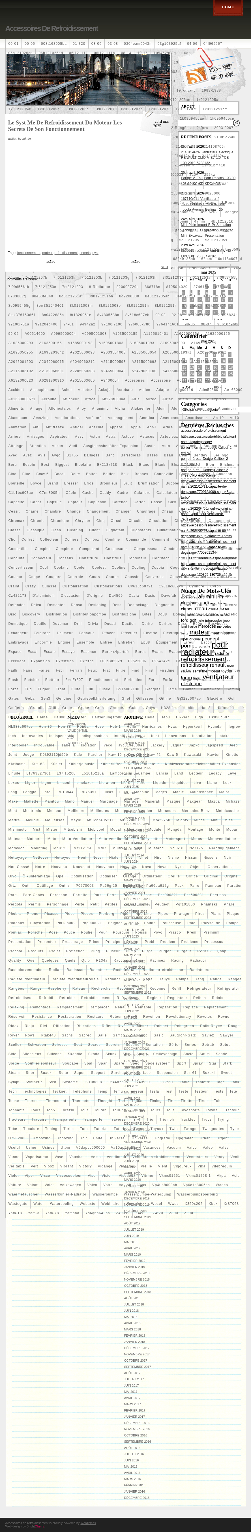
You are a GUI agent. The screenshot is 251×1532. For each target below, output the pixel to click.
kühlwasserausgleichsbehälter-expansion (203, 764)
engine (64, 642)
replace (190, 1007)
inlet (155, 736)
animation (17, 427)
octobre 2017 (135, 1360)
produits (36, 951)
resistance (42, 1017)
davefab (168, 596)
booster (186, 474)
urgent (223, 1138)
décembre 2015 (137, 1497)
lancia (162, 773)
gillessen (144, 699)
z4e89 (141, 1213)
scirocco (60, 1045)
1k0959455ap (192, 118)
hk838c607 (219, 717)
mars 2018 (132, 1329)
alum (161, 408)
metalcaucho (227, 811)
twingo (190, 1129)
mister (52, 829)
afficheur (71, 399)
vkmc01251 (169, 1176)
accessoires (188, 380)
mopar (232, 829)
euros (140, 652)
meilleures (100, 811)
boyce (35, 483)
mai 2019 (131, 1242)
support (98, 1073)
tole (218, 1101)
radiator (112, 979)
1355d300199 (135, 72)
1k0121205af (20, 109)
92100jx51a (18, 324)
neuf (82, 858)
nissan (191, 858)
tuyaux (157, 1129)
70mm (222, 268)
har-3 (205, 708)
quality (15, 960)
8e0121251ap (214, 296)
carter (139, 502)
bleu (210, 465)
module (155, 829)
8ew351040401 (50, 306)
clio (12, 539)
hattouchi (225, 708)
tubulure (31, 1129)
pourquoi (121, 932)
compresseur (146, 549)
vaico (192, 1148)
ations (231, 437)
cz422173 (17, 596)
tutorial (101, 1129)
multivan (120, 848)
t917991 (166, 1082)
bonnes (141, 474)
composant (89, 549)
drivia (93, 624)
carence (120, 502)
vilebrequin (221, 1166)
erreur (189, 642)
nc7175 (196, 848)
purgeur (184, 951)
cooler (80, 568)
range (216, 979)
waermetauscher (23, 1194)
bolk (125, 474)
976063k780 (139, 324)
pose (53, 932)
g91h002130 (127, 689)
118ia (39, 62)
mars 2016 (132, 1479)
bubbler (173, 483)
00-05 (30, 44)
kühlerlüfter (111, 764)
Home (228, 7)
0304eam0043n (138, 44)
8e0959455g (19, 306)
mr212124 (83, 848)
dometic (230, 614)
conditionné (232, 549)
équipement (166, 642)
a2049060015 (51, 362)
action (145, 390)
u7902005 (17, 1138)
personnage (58, 904)
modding (134, 829)
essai (33, 652)
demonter (56, 605)
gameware (210, 689)
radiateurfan (125, 970)
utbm (65, 1148)
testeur (201, 1091)
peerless (218, 895)
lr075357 (88, 792)
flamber (233, 670)
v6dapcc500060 (90, 1148)
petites (111, 904)
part (97, 895)
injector (138, 736)
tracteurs (17, 1120)
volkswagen (70, 1185)
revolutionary (178, 1017)
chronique (59, 521)
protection (75, 951)
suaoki (46, 1073)
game (171, 689)
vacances (152, 1148)
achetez (85, 390)
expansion (40, 661)
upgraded (185, 1138)
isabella (68, 745)
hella (150, 717)
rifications (86, 1026)
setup (225, 1045)
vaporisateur (37, 1157)
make (13, 801)
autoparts (212, 446)
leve (232, 773)
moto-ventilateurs (114, 839)
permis (34, 904)
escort (207, 642)
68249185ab (184, 259)
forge (186, 680)
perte (80, 904)
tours (155, 1110)
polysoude (210, 923)
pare (12, 895)
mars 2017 (132, 1404)
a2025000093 (82, 352)
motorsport (175, 839)
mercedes (167, 811)
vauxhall (77, 1157)
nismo (173, 858)
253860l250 (181, 193)
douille (40, 624)
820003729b (128, 287)
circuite (136, 521)
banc (110, 455)
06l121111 (78, 53)
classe (14, 530)
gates (13, 699)
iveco (107, 745)
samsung (139, 1035)
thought (105, 1101)
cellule (233, 502)
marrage (131, 801)
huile (131, 727)
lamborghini (121, 773)
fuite (76, 689)
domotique (18, 624)
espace (15, 652)
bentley (200, 455)
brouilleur (109, 483)
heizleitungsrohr (107, 717)
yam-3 (33, 1213)
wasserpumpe (105, 1194)
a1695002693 (203, 343)
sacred (85, 1035)
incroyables (32, 736)
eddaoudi (87, 633)
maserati (153, 801)
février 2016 (134, 1485)
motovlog (16, 848)
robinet (161, 1026)
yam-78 (52, 1213)
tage (220, 1082)
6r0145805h (172, 268)
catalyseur (192, 502)
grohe (83, 708)
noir (227, 858)
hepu (165, 717)
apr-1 (152, 427)
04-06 (192, 44)
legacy (215, 773)
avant (232, 446)
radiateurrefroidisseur (163, 970)
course (112, 577)
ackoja (104, 390)
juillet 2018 (134, 1304)
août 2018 (132, 1298)
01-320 (79, 44)
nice (129, 858)
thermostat (56, 1101)
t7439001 (143, 1082)
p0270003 (85, 886)
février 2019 (134, 1260)
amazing (41, 418)
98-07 (206, 324)
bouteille (16, 483)
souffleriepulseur (40, 1063)
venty (219, 1157)
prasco (174, 932)
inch (12, 736)
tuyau (139, 1129)
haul (12, 717)
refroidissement (96, 998)
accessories (216, 380)
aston (95, 437)
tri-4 (136, 1120)
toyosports (190, 1110)
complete (64, 549)
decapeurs (227, 596)
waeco (222, 1185)
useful (14, 1148)
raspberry (57, 989)
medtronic (32, 811)
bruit (127, 483)
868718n (152, 287)
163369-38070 (49, 81)
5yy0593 (233, 249)
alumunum (17, 418)
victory (85, 1166)
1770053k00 (110, 90)
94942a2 (87, 324)
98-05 (190, 324)
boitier (109, 474)
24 (223, 374)
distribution (56, 614)
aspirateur (59, 437)
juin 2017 (131, 1385)
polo (191, 923)
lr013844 (65, 792)
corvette (234, 568)
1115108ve (18, 62)
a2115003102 (20, 371)
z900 (188, 1213)
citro (179, 521)
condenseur (175, 549)
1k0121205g (78, 109)
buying (206, 483)
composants (116, 549)
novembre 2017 (137, 1354)
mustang (156, 848)
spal (88, 1063)
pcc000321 (168, 895)
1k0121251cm (215, 109)
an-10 (218, 418)
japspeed (214, 745)
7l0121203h (146, 278)
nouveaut (81, 867)
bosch (204, 474)
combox (92, 539)
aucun (57, 446)
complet (42, 549)
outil (26, 886)
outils (64, 886)
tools (35, 1110)
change (74, 511)
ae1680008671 (22, 399)
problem (167, 942)
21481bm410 (213, 165)
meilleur (54, 811)
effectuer (129, 633)
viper (30, 1176)
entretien (126, 642)
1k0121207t (186, 109)
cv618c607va (140, 586)
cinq (100, 521)
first (149, 670)
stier (30, 1073)
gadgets (153, 689)
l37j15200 (66, 773)
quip (85, 960)
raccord (120, 960)
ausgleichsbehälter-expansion (110, 446)
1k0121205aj (49, 109)
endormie (43, 642)
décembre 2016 (137, 1423)
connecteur (41, 558)
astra (111, 437)
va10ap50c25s (124, 1148)
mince (199, 820)
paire (194, 886)
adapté (162, 390)
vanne (14, 1157)
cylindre (197, 586)
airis (135, 399)
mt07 (102, 848)
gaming (233, 689)
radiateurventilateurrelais (75, 979)
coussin (132, 577)
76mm (13, 278)
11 (230, 293)
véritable (16, 1166)
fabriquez (185, 661)
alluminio (100, 408)
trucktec (188, 1120)
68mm (206, 259)
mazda (214, 801)
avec (12, 455)
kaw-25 (134, 755)
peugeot (162, 904)
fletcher (31, 680)
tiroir (203, 1101)
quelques (50, 960)
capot (35, 502)
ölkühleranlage (36, 876)
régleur (154, 998)
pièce (70, 914)
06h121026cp (20, 53)
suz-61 (190, 1073)
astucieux (169, 437)
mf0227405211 (100, 820)
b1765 (72, 455)
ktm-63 (38, 764)
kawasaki (192, 755)
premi (192, 932)
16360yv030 (78, 81)
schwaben (37, 1045)
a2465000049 (113, 371)
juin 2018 (131, 1310)
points (150, 923)
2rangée (176, 203)
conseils (65, 558)
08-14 (126, 53)
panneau (213, 886)
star (212, 1063)
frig (28, 689)
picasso (51, 914)
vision (107, 1176)
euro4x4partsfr (115, 652)
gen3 (45, 699)
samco (119, 1035)
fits (201, 670)
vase (59, 1157)
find (136, 670)
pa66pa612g (157, 886)
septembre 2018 (137, 1292)
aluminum (227, 408)
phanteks (209, 904)
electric (150, 633)
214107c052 (187, 147)
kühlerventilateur (143, 764)
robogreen (184, 1026)
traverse (118, 1120)
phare (229, 904)
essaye (68, 652)
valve (224, 1148)
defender (16, 605)
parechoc (58, 895)
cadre (122, 493)
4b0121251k (222, 221)
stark (227, 1063)
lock (227, 783)
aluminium (202, 408)
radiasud (74, 970)
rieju (29, 1026)
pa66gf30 (131, 886)
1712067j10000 (50, 90)
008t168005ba (54, 44)
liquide (159, 783)
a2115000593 (113, 362)
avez (27, 455)
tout (170, 1110)
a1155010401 (155, 334)
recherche (101, 989)
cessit (14, 511)
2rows (210, 203)
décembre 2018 (137, 1273)
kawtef (213, 755)
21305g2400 (225, 137)
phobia (14, 914)
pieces (87, 914)
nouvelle (128, 867)
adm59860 (208, 390)
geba (30, 699)
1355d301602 (165, 72)
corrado (213, 568)
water (38, 1204)
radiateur (98, 970)
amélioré (94, 418)
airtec (151, 399)
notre (40, 867)
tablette (203, 1082)
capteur (75, 502)
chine (225, 511)
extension (65, 661)
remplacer (99, 1007)
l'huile (14, 773)
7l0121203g (119, 278)
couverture (180, 577)
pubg (95, 951)
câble (71, 493)
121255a (74, 62)
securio (133, 1045)
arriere (14, 437)
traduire (39, 1120)
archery (186, 427)
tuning (51, 1129)
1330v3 (15, 72)
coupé (34, 577)
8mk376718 (215, 306)
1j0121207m (122, 100)
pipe (124, 914)
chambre (53, 511)
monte (214, 829)
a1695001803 (110, 343)
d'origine (95, 596)
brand (53, 483)
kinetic (232, 755)
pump (131, 951)
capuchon (97, 502)
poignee (115, 923)
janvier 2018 (134, 1341)
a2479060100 (144, 371)
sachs (67, 1035)
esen (223, 642)
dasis (150, 596)
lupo (123, 792)
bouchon (224, 474)
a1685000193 (80, 343)
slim (126, 1054)
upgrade (162, 1138)
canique (210, 493)
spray (197, 1063)
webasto (88, 1204)
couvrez (203, 577)
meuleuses (55, 820)
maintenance (201, 792)
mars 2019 (132, 1254)
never (98, 858)
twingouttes (213, 1129)
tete (233, 1091)
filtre (121, 670)
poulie (87, 932)
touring (119, 1110)
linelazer (84, 783)
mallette (31, 801)
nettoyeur (63, 858)
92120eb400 (46, 324)
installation (202, 736)
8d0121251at (71, 296)
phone (32, 914)
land (178, 773)
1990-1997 (43, 100)
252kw (210, 175)
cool (44, 568)
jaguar (177, 745)
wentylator (135, 1204)
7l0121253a (200, 278)
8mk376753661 (22, 315)
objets (196, 867)
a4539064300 (205, 371)
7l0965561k (18, 287)
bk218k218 (107, 465)
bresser (71, 483)
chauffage (146, 511)
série (174, 1045)
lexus (13, 783)
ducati (110, 624)
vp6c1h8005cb (196, 1185)
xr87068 (231, 1204)
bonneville (163, 474)
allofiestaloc (60, 408)
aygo (56, 455)
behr (183, 455)
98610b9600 (228, 324)
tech (12, 1091)
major (224, 792)
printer (132, 942)
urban (205, 1138)
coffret (28, 539)
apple (136, 427)
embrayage (18, 642)
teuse (13, 1101)
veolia (236, 1157)
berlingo (221, 455)
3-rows (228, 203)
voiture (15, 1185)
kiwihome (17, 764)
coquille (177, 568)
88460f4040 (42, 296)
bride (89, 483)
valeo (208, 1148)
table (185, 1082)
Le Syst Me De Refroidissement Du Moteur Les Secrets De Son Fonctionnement (65, 125)
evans (157, 652)
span (103, 1063)
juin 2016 (131, 1460)
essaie (50, 652)
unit (83, 1138)
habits (188, 708)
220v (194, 175)
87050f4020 (177, 287)
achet (67, 390)
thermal (32, 1101)
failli (13, 670)
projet (54, 951)
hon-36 (45, 727)
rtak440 (48, 1035)
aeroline (49, 399)
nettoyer (40, 858)
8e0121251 (186, 296)
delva (36, 605)
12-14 (55, 62)
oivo (12, 876)
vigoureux (182, 1166)
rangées (16, 989)
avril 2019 (132, 1248)
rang (199, 979)
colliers (72, 539)
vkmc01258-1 (198, 1176)
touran (100, 1110)
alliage (36, 408)
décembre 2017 (137, 1348)
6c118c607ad (230, 259)
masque (173, 801)
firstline (167, 670)
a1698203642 (51, 352)
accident (16, 390)
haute (42, 717)
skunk (111, 1054)
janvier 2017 (134, 1416)
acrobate (125, 390)
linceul (63, 783)
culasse (49, 586)
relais (218, 998)
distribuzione (124, 614)
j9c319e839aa (131, 745)
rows (30, 1035)
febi (60, 670)
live (197, 783)
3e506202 (209, 212)
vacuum (174, 1148)
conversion (227, 558)
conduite (16, 558)
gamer (189, 689)
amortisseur (196, 418)
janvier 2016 (134, 1491)
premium (211, 932)
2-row (202, 128)
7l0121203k (173, 278)
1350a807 (60, 72)
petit (94, 904)
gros (99, 708)
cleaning (75, 530)
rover (13, 1035)
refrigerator (228, 989)
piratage (181, 914)
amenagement (121, 418)
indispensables (94, 736)
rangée (235, 979)
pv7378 (204, 951)
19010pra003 (159, 90)
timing (156, 1101)
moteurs (34, 839)
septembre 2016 (137, 1441)
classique (36, 530)
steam (14, 1073)
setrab (208, 1045)
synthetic (34, 1082)
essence (88, 652)
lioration (107, 783)
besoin (29, 465)
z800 (173, 1213)
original (211, 876)
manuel (87, 801)
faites (44, 670)
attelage (16, 446)
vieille (146, 1166)
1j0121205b (94, 100)
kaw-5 (172, 755)
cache (88, 493)
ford (153, 680)
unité (98, 1138)
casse (156, 502)
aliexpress (216, 399)
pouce (69, 932)
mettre (14, 820)
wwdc (173, 1204)
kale (78, 755)
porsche (35, 932)
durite (147, 624)
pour (102, 932)
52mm (209, 231)
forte (222, 680)
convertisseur (21, 568)
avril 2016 (132, 1472)
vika (201, 1166)
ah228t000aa (114, 399)
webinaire (110, 1204)
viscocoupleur (69, 1176)
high (199, 717)
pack (179, 886)
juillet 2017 (134, 1379)
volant (33, 1185)
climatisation (169, 530)
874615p (201, 287)
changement (98, 511)
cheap (167, 511)
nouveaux (105, 867)
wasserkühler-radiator (65, 1194)
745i (237, 268)
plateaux (16, 923)
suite (63, 1073)
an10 (234, 418)
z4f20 (158, 1213)
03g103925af (169, 44)
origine (231, 876)
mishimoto (17, 829)
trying (223, 1120)
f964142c (161, 661)
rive (122, 1026)
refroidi (46, 998)
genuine (64, 699)
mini (215, 820)
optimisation (82, 876)
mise (228, 820)
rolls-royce (211, 1026)
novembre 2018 (137, 1279)
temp (102, 1091)
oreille (174, 876)
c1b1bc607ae (20, 493)
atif (216, 437)
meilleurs (123, 811)
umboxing (42, 1138)
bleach (177, 465)
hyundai (215, 727)
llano (212, 783)
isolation (89, 745)
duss (182, 624)
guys (150, 708)
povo (157, 932)
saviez (208, 1035)
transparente (65, 1120)
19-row (134, 90)
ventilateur (116, 1157)
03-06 (96, 44)
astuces (147, 437)
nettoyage (17, 858)
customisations (108, 586)
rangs (36, 989)
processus (214, 942)
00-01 (13, 44)
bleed (195, 465)
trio (149, 1120)
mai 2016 (131, 1466)
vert (34, 1166)
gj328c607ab (189, 699)
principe (113, 942)
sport (181, 1063)
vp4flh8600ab (164, 1185)
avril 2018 (132, 1323)
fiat (106, 670)
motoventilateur (222, 839)
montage (195, 829)
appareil (117, 427)
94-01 (68, 324)
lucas (108, 792)
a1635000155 (217, 334)
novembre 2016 (137, 1429)
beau (168, 455)
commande (136, 539)
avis (42, 455)
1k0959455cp (222, 118)
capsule (54, 502)
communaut (186, 539)
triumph (166, 1120)
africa (90, 399)
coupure (53, 577)
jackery (158, 745)
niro (158, 858)
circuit (117, 521)
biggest (62, 465)
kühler (57, 764)
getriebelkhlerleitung (97, 699)
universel (140, 1138)
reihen (199, 998)
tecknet (60, 1091)
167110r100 (19, 90)
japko (194, 745)
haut (27, 717)
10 (223, 361)
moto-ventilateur (77, 839)
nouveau (59, 867)
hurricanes (152, 727)
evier (227, 652)
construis (112, 558)
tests (219, 1091)
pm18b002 (66, 923)
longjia (30, 792)
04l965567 (212, 44)
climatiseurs (225, 530)
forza (13, 689)
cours (94, 577)
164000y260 (164, 81)
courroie (75, 577)
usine (31, 1148)
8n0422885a (53, 315)
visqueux (127, 1176)
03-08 (113, 44)
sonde (222, 1054)
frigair (44, 689)
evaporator (207, 652)
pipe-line (143, 914)
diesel (186, 605)
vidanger (127, 1166)
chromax (16, 521)
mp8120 (60, 848)
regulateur (177, 998)
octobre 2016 (135, 1435)
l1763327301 (38, 773)
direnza (231, 605)
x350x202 (194, 1204)
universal (117, 1138)
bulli (190, 483)
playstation (40, 923)
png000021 (91, 923)
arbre (168, 427)
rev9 (132, 1017)
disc (12, 614)
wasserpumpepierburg (197, 1194)
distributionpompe (89, 614)
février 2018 (134, 1335)
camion (190, 493)
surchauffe (121, 1073)
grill (52, 708)
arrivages (35, 437)
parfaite (80, 895)
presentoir (46, 942)
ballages (92, 455)
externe (87, 661)
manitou (51, 801)
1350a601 (36, 72)
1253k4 (133, 62)
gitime (165, 699)
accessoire (161, 380)
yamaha (72, 1213)
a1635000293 (20, 343)
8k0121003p (110, 306)
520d (179, 231)
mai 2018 (131, 1317)
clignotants (140, 530)
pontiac (15, 932)
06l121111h (104, 53)
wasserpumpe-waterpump (147, 1194)
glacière (214, 699)
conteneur (137, 558)
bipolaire (83, 465)
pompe (232, 923)
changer (123, 511)
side (12, 1054)
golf (232, 699)
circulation (159, 521)
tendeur (136, 1091)
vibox (49, 1166)
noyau (163, 867)
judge (28, 755)
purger (165, 951)
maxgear (194, 801)
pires (200, 914)
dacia (134, 596)
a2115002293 (205, 362)
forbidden (133, 680)
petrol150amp (136, 904)
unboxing (65, 1138)
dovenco (60, 624)
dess (116, 605)
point (133, 923)
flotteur (52, 680)
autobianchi (187, 446)
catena (214, 502)
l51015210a (93, 773)
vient (163, 1166)
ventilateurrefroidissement (156, 1157)
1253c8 (94, 62)
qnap (221, 951)
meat (12, 811)
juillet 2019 (134, 1229)
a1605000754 (186, 334)
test (169, 1091)
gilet (126, 699)
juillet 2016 (134, 1454)
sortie (14, 1063)
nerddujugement (224, 848)
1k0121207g (132, 109)
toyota (212, 1110)
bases (152, 455)
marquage (109, 801)
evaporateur (180, 652)
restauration (69, 1017)
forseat (204, 680)
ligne (46, 783)
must (138, 848)
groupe (116, 708)
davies (188, 596)
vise (92, 1176)
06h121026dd (50, 53)
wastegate (18, 1204)
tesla (154, 1091)
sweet (226, 1073)
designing (97, 605)
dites (147, 614)
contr (181, 558)
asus (188, 437)
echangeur (18, 633)
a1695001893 (141, 343)
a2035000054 (144, 352)
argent (221, 427)
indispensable (62, 736)
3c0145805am (181, 212)
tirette (187, 1101)
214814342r (213, 156)
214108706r (214, 147)
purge (147, 951)
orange (129, 876)
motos (196, 839)
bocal (60, 474)
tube (13, 1129)
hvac (172, 727)
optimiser (108, 876)
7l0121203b (91, 278)
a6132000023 (20, 380)
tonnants (16, 1110)
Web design (13, 1526)
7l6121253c (45, 287)
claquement (219, 521)
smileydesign (165, 1054)
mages (161, 792)
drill (78, 624)
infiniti (119, 736)
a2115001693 (174, 362)
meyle (75, 820)
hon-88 (64, 727)
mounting (39, 848)
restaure (95, 1017)
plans (216, 914)
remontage (40, 1007)
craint (14, 586)
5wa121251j (209, 249)
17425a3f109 (81, 90)
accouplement (42, 390)
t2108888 (93, 1082)
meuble (32, 820)
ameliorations (67, 418)
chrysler (83, 521)
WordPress (88, 1523)
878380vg (17, 296)
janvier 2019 (134, 1267)
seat (78, 1045)
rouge (234, 1026)
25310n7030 (218, 184)
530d (225, 231)
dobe (178, 614)
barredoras (131, 455)
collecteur (49, 539)
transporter (93, 1120)
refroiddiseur (20, 998)
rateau (78, 989)
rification (61, 1026)
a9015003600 (82, 380)
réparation (167, 1007)
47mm (199, 221)
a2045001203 (20, 362)
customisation (76, 586)
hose (99, 727)
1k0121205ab (208, 100)
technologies (35, 1091)
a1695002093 (172, 343)
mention (145, 811)
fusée (104, 689)
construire (88, 558)
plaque (233, 914)
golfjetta (16, 708)
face (204, 661)
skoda (94, 1054)
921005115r (199, 315)
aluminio (179, 408)
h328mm (169, 708)
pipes (163, 914)
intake (224, 736)
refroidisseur (129, 998)
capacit (231, 493)
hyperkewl (192, 727)
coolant (61, 568)
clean (56, 530)
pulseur (113, 951)
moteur (14, 839)
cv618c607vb (171, 586)
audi (73, 446)
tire (171, 1101)
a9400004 (110, 380)
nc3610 (177, 848)
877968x (222, 287)
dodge (194, 614)
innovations (175, 736)
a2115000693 (144, 362)
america (147, 418)
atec (203, 437)
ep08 (145, 642)
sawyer (226, 1035)
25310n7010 (189, 184)
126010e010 (156, 62)
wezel (156, 1204)
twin (174, 1129)
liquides (180, 783)
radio (131, 979)
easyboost (217, 624)
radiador (198, 960)
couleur (15, 577)
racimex (157, 960)
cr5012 (223, 577)
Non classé (18, 867)
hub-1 (115, 727)
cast (172, 502)
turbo (68, 1129)
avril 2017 (132, 1398)
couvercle (154, 577)
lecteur (196, 773)
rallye (164, 979)
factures (223, 661)
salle (102, 1035)
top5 (50, 1110)
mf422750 (161, 820)
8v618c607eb (137, 315)
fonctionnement (103, 680)
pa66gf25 (108, 886)
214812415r (185, 156)
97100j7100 (112, 324)
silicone (54, 1054)
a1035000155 (125, 334)
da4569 (116, 596)
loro (46, 792)
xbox (213, 1204)
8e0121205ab (157, 296)
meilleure (76, 811)
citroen (196, 521)
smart (141, 1054)
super (79, 1073)
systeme (70, 1082)
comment (160, 539)
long (13, 792)
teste (183, 1091)
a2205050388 (82, 371)
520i (194, 231)
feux (92, 670)
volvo (92, 1185)
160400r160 (19, 81)
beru (12, 465)
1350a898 (84, 72)
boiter (91, 474)
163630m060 (107, 81)
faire (28, 670)
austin (150, 446)
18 (230, 300)
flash (13, 680)
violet (13, 1176)
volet (49, 1185)
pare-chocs (33, 895)
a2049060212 (82, 362)
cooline (119, 568)
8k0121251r (165, 306)
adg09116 (184, 390)
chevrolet (205, 511)
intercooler (18, 745)
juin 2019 (131, 1235)
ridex (13, 1026)
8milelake (191, 306)
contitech (161, 558)
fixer (215, 670)
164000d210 (136, 81)
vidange (105, 1166)
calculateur (166, 493)
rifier (107, 1026)
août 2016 (132, 1448)
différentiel (207, 605)
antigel (76, 427)
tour (84, 1110)
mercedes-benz (196, 811)
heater (80, 717)
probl (149, 942)
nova (146, 867)
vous (141, 1185)
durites (165, 624)
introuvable (44, 745)
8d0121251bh (101, 296)
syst (53, 1082)
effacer (108, 633)
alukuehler (141, 408)
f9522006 (137, 661)
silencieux (31, 1054)
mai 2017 (131, 1391)
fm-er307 (74, 680)
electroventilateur (204, 633)
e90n (197, 624)
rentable (143, 1007)
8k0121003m (81, 306)
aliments (16, 408)
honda (83, 727)
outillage (45, 886)
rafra (148, 979)
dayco (206, 596)
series (190, 1045)
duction (129, 624)
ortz (12, 886)
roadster (140, 1026)
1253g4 (113, 62)
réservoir (17, 1017)
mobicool (96, 829)
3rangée (231, 212)
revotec (204, 1017)
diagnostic (164, 605)
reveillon (151, 1017)
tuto (84, 1129)
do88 (162, 614)
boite (75, 474)
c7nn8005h (49, 493)
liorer (141, 783)
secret (94, 1045)
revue (223, 1017)
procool (15, 951)
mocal (115, 829)
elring (231, 633)
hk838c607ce (20, 727)
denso (76, 605)
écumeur (65, 633)
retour (116, 1017)
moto (52, 839)
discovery (31, 614)
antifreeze (55, 427)
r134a (102, 960)
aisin (183, 399)
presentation (20, 942)
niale (114, 858)
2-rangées (181, 128)
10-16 (142, 53)
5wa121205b (180, 249)
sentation (154, 1045)
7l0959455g (227, 278)
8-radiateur (100, 287)
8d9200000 (129, 296)
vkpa (221, 1176)
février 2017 (134, 1410)
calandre (142, 493)
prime (94, 942)
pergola (15, 904)
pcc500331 (194, 895)
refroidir (67, 998)
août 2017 (132, 1373)
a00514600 (35, 334)
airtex (167, 399)
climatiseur (197, 530)
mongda (175, 829)
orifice (192, 876)
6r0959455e (200, 268)
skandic (75, 1054)
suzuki (209, 1073)
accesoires (135, 380)
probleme (190, 942)
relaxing (16, 1007)
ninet (143, 858)
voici (236, 1176)
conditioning (203, 549)
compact (210, 539)
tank (235, 1082)
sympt (14, 1082)
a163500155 (50, 343)
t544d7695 (118, 1082)
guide (134, 708)
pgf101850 (185, 904)
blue (26, 474)
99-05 (13, 334)
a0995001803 (94, 334)
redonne (157, 989)
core (195, 568)
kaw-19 (115, 755)
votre (108, 1185)
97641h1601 (167, 324)
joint (12, 755)
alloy (81, 408)
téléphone (82, 1091)
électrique (172, 633)
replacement (216, 1007)
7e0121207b (36, 278)
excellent (16, 661)
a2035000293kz (212, 352)
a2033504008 (113, 352)
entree (106, 642)
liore (125, 783)
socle (188, 1054)
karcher (95, 755)
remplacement (70, 1007)
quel (31, 960)
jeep (233, 745)
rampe (182, 979)
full (90, 689)
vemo (96, 1157)
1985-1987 (18, 100)
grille (67, 708)
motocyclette (148, 839)
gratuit (36, 708)
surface (144, 1073)
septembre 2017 (137, 1366)
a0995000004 (63, 334)
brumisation (149, 483)
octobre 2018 (135, 1285)
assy (79, 437)
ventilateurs (197, 1157)
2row (194, 203)
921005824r (226, 315)
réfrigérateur (199, 989)
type (234, 1129)
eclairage (42, 633)
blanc (144, 465)
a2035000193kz (176, 352)
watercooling (62, 1204)
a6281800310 (51, 380)
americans (169, 418)
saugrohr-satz (183, 1035)
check (184, 511)
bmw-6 (42, 474)
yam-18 (15, 1213)
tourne (138, 1110)
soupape (70, 1063)
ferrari (76, 670)
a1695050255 (20, 352)
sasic (159, 1035)
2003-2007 (223, 128)
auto (166, 446)
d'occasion (71, 596)
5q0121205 (189, 240)
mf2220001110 (133, 820)
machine (141, 792)
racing (177, 960)
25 (230, 306)
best (45, 465)
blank (160, 465)
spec (134, 1063)
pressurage (72, 942)
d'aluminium (44, 596)
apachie (96, 427)
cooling (138, 568)
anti (36, 427)
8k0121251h (138, 306)
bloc (12, 474)
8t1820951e (80, 315)
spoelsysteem (158, 1063)
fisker (186, 670)
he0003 (61, 717)
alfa (197, 399)
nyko (179, 867)
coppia (157, 568)
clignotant (115, 530)
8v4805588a (108, 315)
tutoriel (121, 1129)
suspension (167, 1073)
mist (36, 829)
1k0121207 (105, 109)
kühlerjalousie (81, 764)
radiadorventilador (25, 970)
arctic (204, 427)
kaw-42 (154, 755)
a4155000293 (174, 371)
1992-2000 (68, 100)
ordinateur (152, 876)
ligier (30, 783)
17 (223, 367)
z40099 (123, 1213)
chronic (38, 521)
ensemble (85, 642)
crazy (30, 586)
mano (70, 801)
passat (129, 895)
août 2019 (132, 1223)
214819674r (185, 165)
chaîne (32, 511)
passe (146, 895)
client (94, 530)
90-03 (160, 315)
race (139, 960)
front (60, 689)
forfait (169, 680)
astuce (128, 437)
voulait (125, 1185)
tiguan (137, 1101)
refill (176, 989)
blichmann (229, 465)
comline (112, 539)
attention (37, 446)
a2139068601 (51, 371)
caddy (105, 493)
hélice (134, 717)
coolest (99, 568)
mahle (178, 792)
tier (121, 1101)
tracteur (231, 1110)
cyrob (215, 586)
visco (45, 1176)
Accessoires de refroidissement (51, 28)
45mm (182, 221)
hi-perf (182, 717)
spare (118, 1063)
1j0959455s (149, 100)
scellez (15, 1045)
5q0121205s (216, 240)
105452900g (165, 53)
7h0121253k (64, 278)
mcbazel (233, 801)
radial (55, 970)
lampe (144, 773)
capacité (16, 502)
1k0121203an (178, 100)
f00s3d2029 (111, 661)
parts (112, 895)
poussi (141, 932)
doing (211, 614)
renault (122, 1007)
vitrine (147, 1176)
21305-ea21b (196, 137)
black (128, 465)
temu (118, 1091)
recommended (130, 989)
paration (235, 886)
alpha (120, 408)
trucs (206, 1120)
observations (220, 867)
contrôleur (201, 558)
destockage (138, 605)
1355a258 (108, 72)
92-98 (177, 315)
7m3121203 (72, 287)
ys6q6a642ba (97, 1213)
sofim (204, 1054)
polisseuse (171, 923)
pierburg (106, 914)
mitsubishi (73, 829)
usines (48, 1148)
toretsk (67, 1110)
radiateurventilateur (27, 979)
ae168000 (233, 390)
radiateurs (199, 970)
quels (70, 960)
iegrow (235, 727)
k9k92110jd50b (54, 755)
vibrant (66, 1166)
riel (43, 1026)
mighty (182, 820)
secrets (113, 1045)
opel (60, 876)
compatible (18, 549)
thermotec (82, 1101)
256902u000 (209, 193)
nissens (210, 858)
